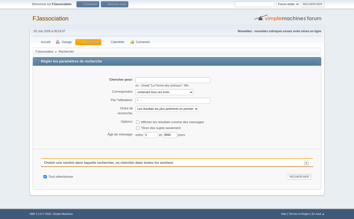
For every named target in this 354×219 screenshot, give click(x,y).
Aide (284, 213)
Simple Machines (63, 213)
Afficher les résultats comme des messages (172, 122)
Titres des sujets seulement (161, 128)
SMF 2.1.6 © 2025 (40, 213)
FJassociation (50, 18)
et (161, 134)
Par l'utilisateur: (122, 100)
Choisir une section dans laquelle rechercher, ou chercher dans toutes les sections (108, 162)
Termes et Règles (299, 213)
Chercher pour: (121, 79)
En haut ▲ (318, 213)
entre (139, 134)
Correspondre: (122, 91)
